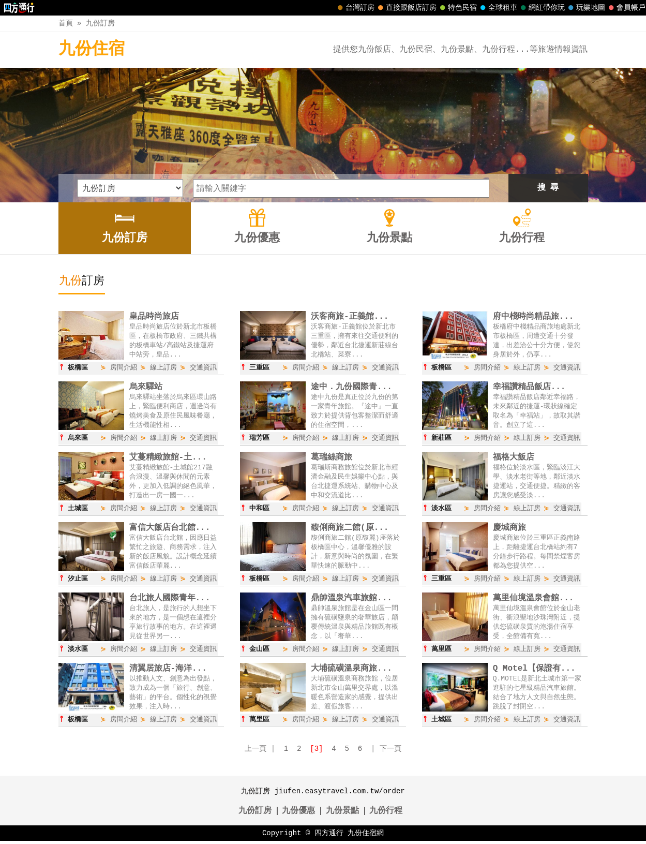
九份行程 (385, 814)
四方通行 (328, 836)
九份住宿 (91, 49)
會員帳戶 (625, 8)
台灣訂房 (354, 8)
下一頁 (390, 752)
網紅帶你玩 (541, 8)
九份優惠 (298, 814)
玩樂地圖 (585, 8)
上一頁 (255, 752)
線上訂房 (163, 368)
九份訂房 (100, 23)
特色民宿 (457, 8)
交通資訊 (203, 368)
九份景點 (342, 814)
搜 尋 (548, 188)
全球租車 (497, 8)
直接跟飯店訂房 (406, 8)
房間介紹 (123, 368)
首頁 (65, 23)
